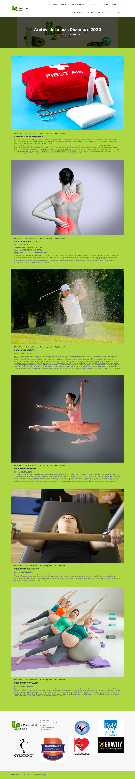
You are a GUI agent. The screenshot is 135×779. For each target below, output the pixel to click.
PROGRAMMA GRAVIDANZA (26, 683)
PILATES (105, 4)
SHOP (119, 13)
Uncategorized (47, 133)
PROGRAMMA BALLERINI (25, 469)
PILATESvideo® (78, 4)
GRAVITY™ (90, 13)
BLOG (111, 13)
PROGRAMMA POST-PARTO (26, 569)
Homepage (53, 4)
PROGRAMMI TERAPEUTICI (26, 241)
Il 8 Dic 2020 (18, 133)
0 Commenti (60, 133)
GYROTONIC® (78, 13)
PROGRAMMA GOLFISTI (24, 350)
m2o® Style (116, 4)
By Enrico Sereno (31, 133)
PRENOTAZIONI (93, 4)
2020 (66, 34)
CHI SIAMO (101, 13)
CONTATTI (65, 4)
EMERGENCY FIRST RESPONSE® (28, 136)
